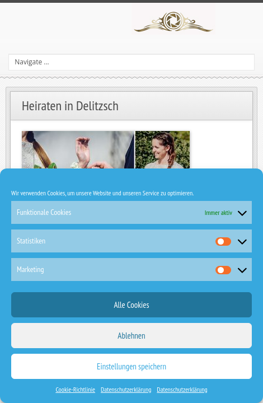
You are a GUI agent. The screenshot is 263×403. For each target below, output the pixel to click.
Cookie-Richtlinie (75, 389)
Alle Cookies (131, 304)
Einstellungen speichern (131, 366)
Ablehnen (131, 335)
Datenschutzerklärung (126, 389)
